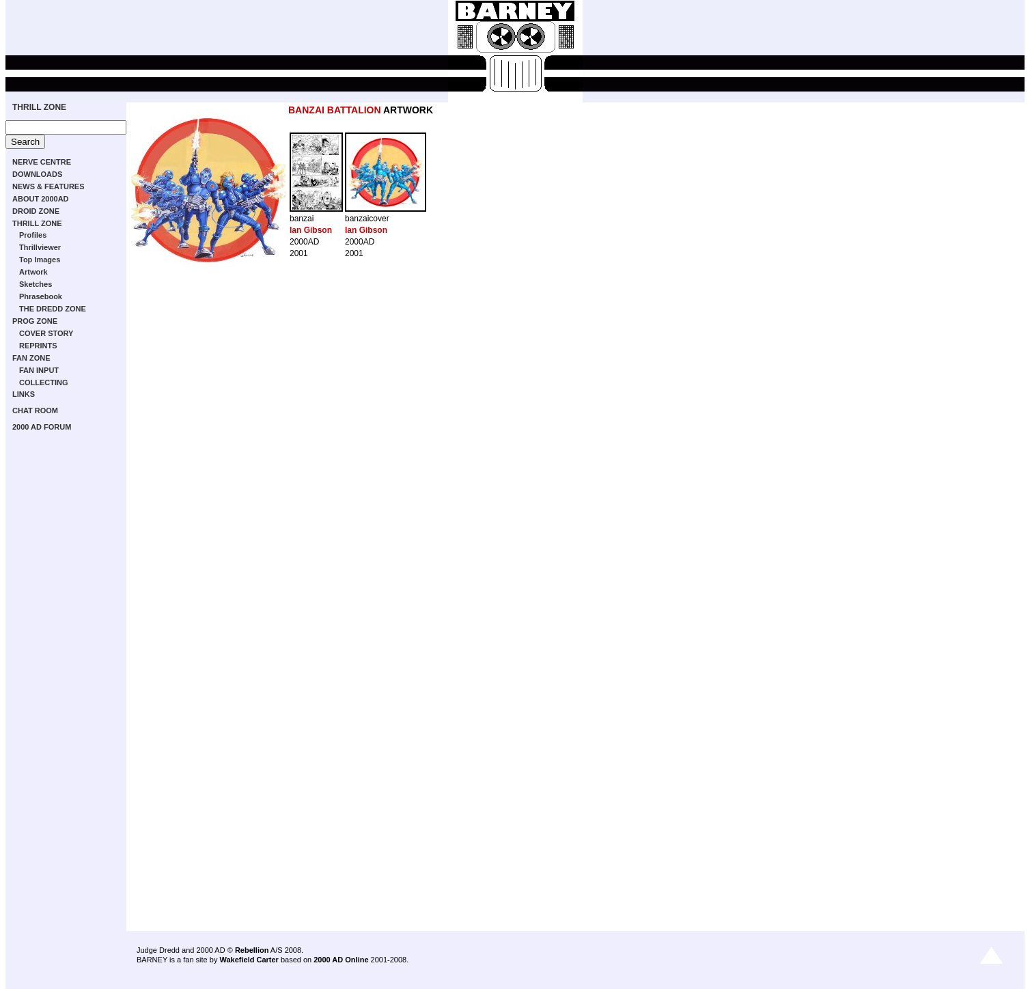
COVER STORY (46, 333)
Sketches (35, 284)
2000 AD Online (341, 960)
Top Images (39, 259)
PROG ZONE (34, 321)
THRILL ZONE (39, 107)
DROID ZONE (35, 211)
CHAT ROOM (35, 410)
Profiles (32, 235)
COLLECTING (43, 382)
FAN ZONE (31, 358)
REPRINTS (38, 346)
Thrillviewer (40, 247)
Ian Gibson (311, 230)
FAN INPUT (39, 370)
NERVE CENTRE (41, 162)
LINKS (23, 394)
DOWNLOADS (37, 174)
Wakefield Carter (248, 960)
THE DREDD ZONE (52, 309)
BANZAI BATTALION (334, 110)
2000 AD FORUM (41, 427)
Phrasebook (40, 296)
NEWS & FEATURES (48, 186)
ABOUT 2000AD (40, 199)
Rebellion (252, 950)
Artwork (33, 272)
